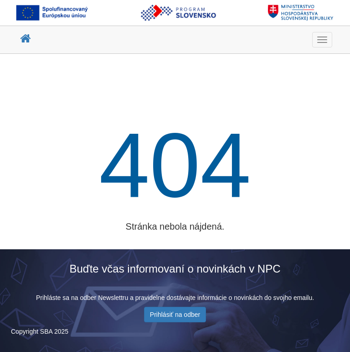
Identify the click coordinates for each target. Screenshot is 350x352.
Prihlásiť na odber (175, 314)
